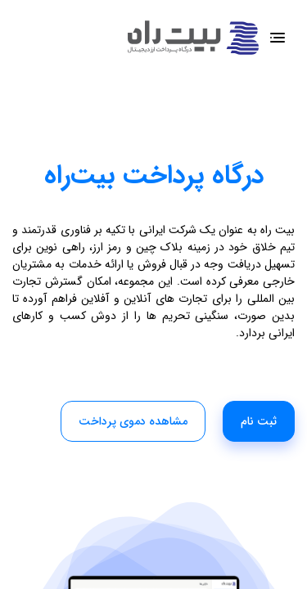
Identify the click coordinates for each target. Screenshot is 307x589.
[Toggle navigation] (277, 38)
